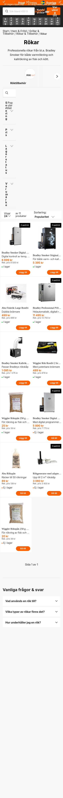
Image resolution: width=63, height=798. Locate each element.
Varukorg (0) (53, 11)
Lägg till (23, 272)
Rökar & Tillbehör (27, 33)
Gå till (54, 438)
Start (6, 31)
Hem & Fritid (19, 31)
